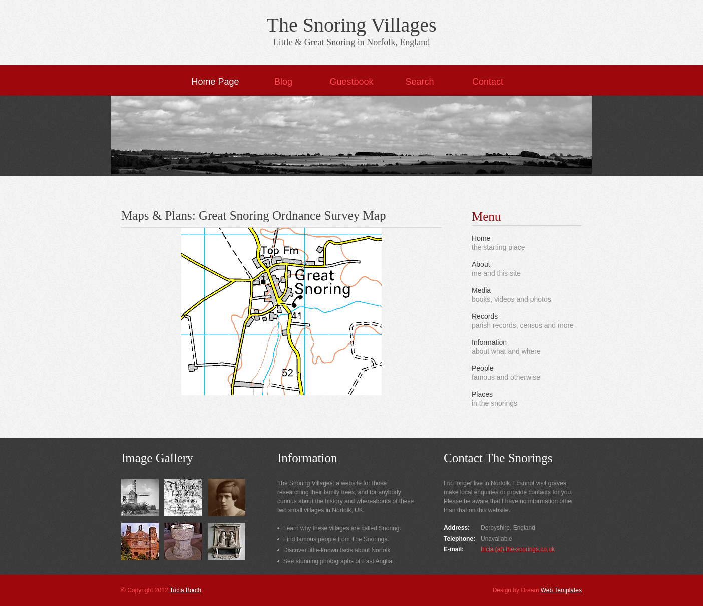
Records (485, 316)
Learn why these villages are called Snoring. (342, 528)
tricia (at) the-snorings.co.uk (518, 549)
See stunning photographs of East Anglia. (338, 561)
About (481, 264)
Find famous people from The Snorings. (336, 539)
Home (481, 238)
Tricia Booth (186, 590)
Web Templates (561, 590)
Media (481, 290)
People (483, 368)
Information (489, 342)
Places (482, 394)
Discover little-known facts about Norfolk (336, 550)
